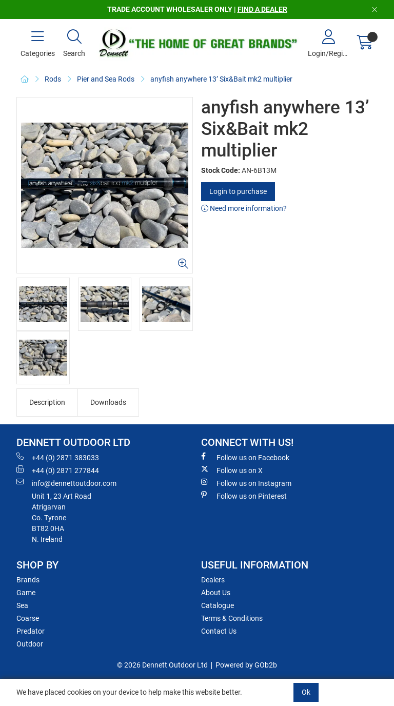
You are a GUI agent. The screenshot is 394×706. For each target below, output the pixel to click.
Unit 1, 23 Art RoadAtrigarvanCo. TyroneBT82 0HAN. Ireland (61, 517)
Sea (22, 605)
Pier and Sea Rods (105, 79)
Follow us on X (232, 470)
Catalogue (217, 605)
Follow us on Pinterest (244, 495)
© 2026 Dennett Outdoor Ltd (162, 665)
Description (47, 402)
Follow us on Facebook (245, 457)
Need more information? (244, 208)
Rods (53, 79)
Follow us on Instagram (246, 482)
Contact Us (219, 631)
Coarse (27, 618)
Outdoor (29, 644)
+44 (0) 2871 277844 (57, 470)
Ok (306, 692)
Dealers (213, 580)
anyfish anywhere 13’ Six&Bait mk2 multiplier (221, 79)
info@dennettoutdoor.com (66, 482)
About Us (215, 593)
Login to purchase (238, 191)
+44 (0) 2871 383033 (57, 457)
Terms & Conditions (232, 618)
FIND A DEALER (262, 9)
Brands (28, 580)
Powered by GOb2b (246, 665)
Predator (30, 631)
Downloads (108, 402)
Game (25, 593)
